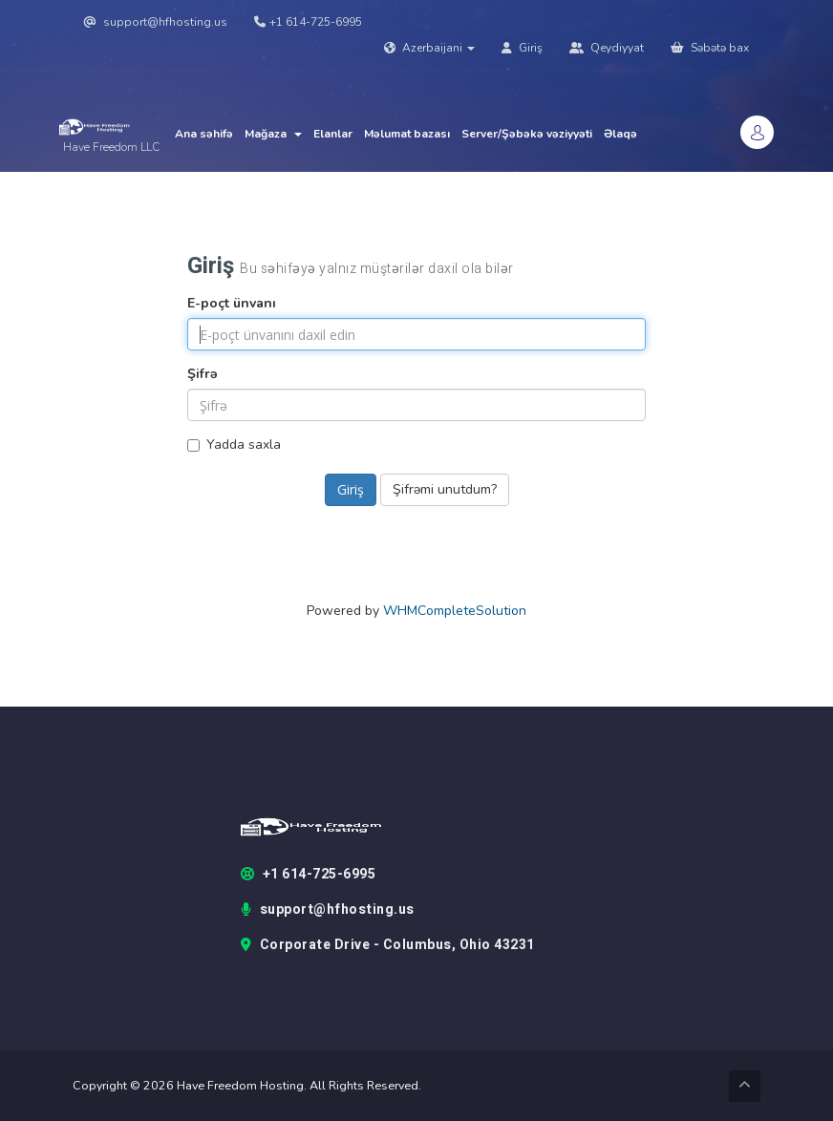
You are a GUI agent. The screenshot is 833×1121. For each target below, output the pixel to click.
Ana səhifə (204, 133)
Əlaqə (620, 133)
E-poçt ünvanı (231, 303)
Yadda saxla (234, 444)
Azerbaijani (429, 47)
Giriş (522, 47)
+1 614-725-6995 (308, 22)
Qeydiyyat (606, 47)
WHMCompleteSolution (454, 611)
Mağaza (273, 133)
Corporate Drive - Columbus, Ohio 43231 (388, 945)
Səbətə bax (710, 47)
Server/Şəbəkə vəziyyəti (526, 133)
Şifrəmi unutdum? (445, 489)
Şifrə (202, 374)
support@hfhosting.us (155, 22)
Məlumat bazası (407, 133)
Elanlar (332, 133)
